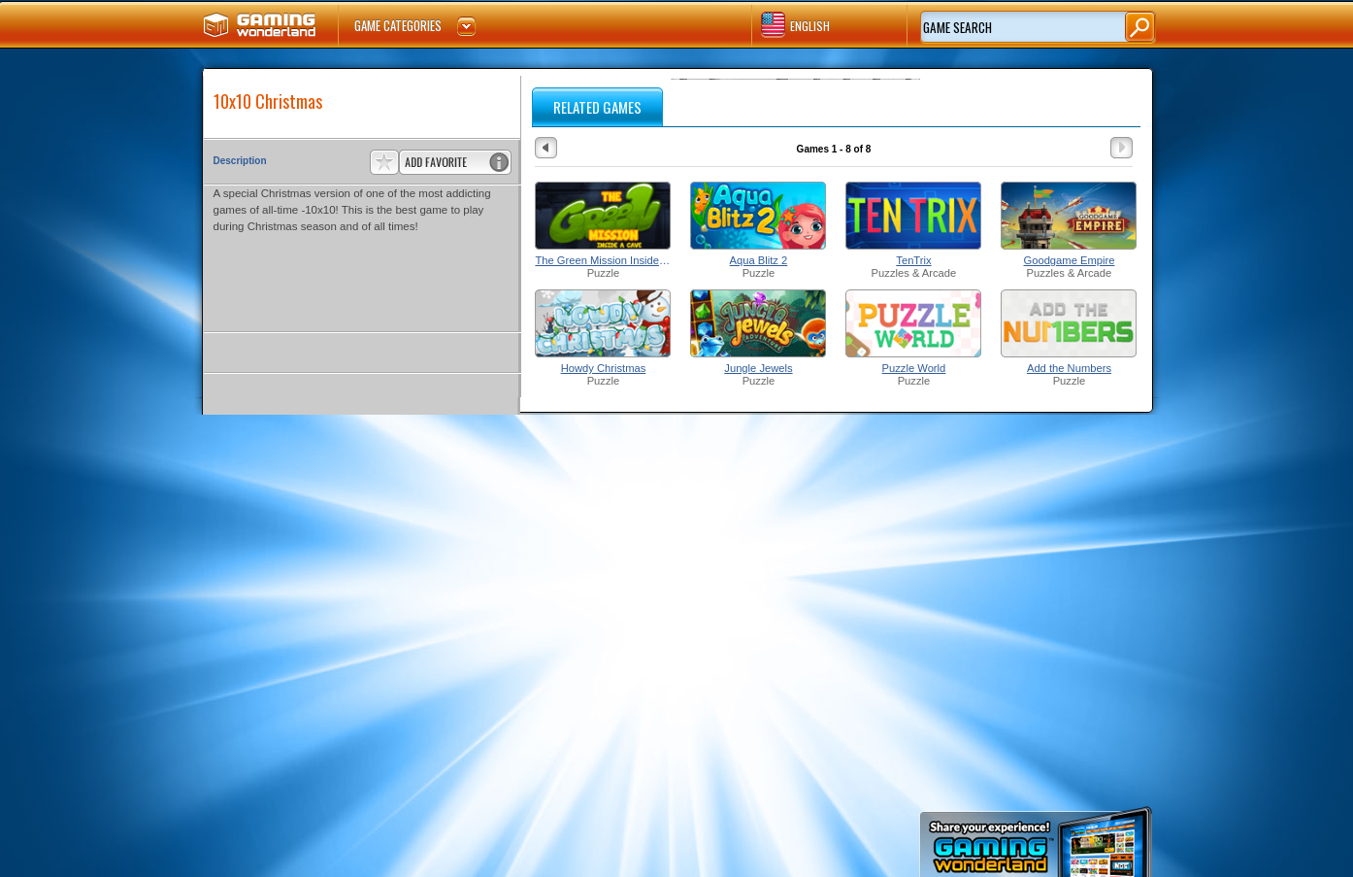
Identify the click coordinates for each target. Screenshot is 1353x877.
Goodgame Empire (1069, 260)
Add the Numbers (1069, 368)
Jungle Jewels (758, 368)
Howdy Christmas (603, 368)
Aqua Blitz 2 (759, 260)
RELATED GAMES (597, 107)
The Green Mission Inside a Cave (603, 260)
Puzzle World (914, 368)
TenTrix (913, 260)
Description (240, 160)
